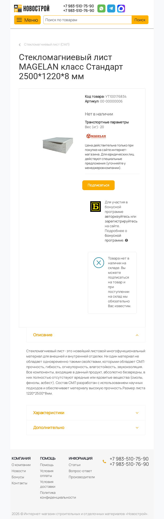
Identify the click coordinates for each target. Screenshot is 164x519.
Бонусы (18, 477)
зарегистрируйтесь (121, 221)
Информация (80, 458)
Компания (21, 458)
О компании (21, 464)
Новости (19, 470)
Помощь (47, 458)
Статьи (74, 464)
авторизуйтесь (117, 216)
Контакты (19, 483)
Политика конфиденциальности (58, 495)
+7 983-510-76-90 (78, 10)
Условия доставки (47, 484)
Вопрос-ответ (80, 470)
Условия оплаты (46, 473)
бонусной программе (114, 238)
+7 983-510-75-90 (78, 6)
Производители (82, 477)
